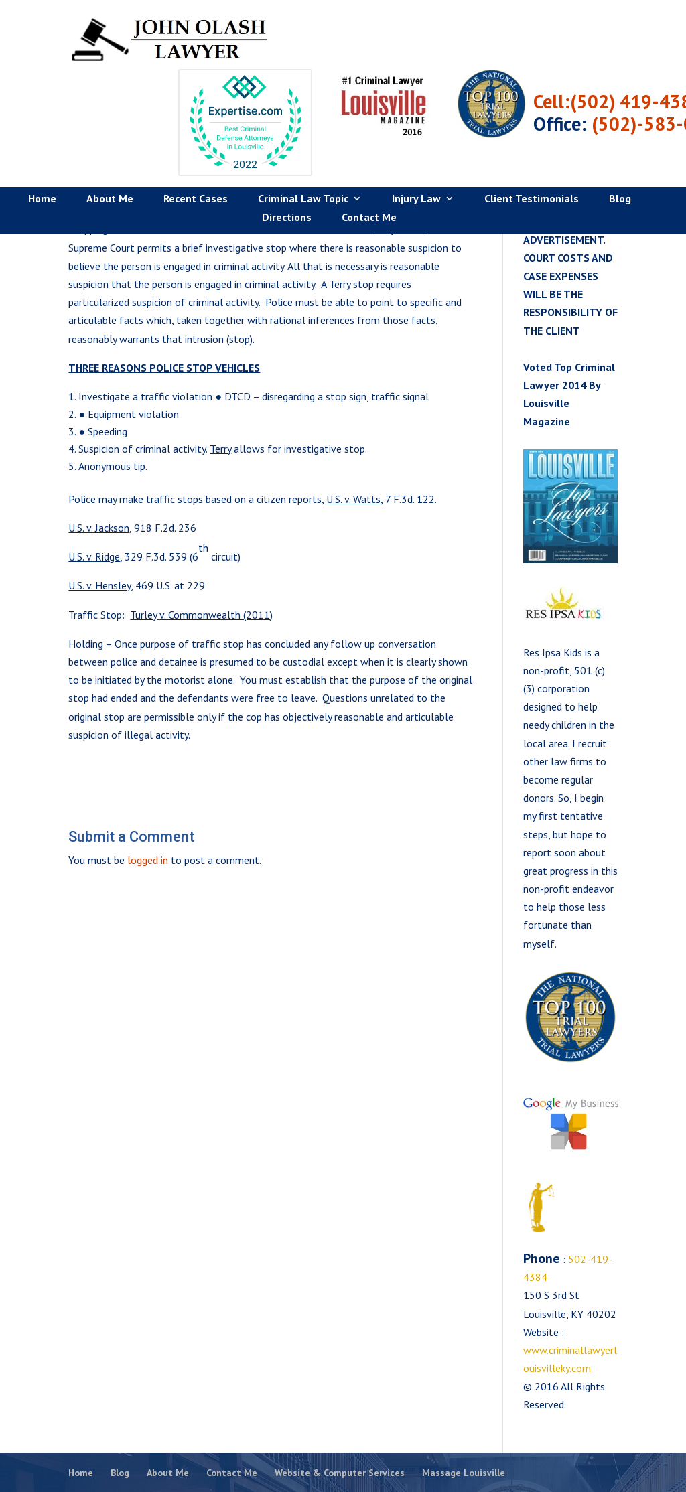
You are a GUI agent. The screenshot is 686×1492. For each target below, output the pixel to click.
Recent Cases (195, 145)
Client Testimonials (531, 145)
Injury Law (416, 145)
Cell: (634, 48)
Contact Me (369, 164)
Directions (287, 164)
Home (42, 145)
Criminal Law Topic (303, 145)
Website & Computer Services (340, 1473)
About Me (109, 145)
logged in (147, 860)
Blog (620, 145)
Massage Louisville (463, 1473)
